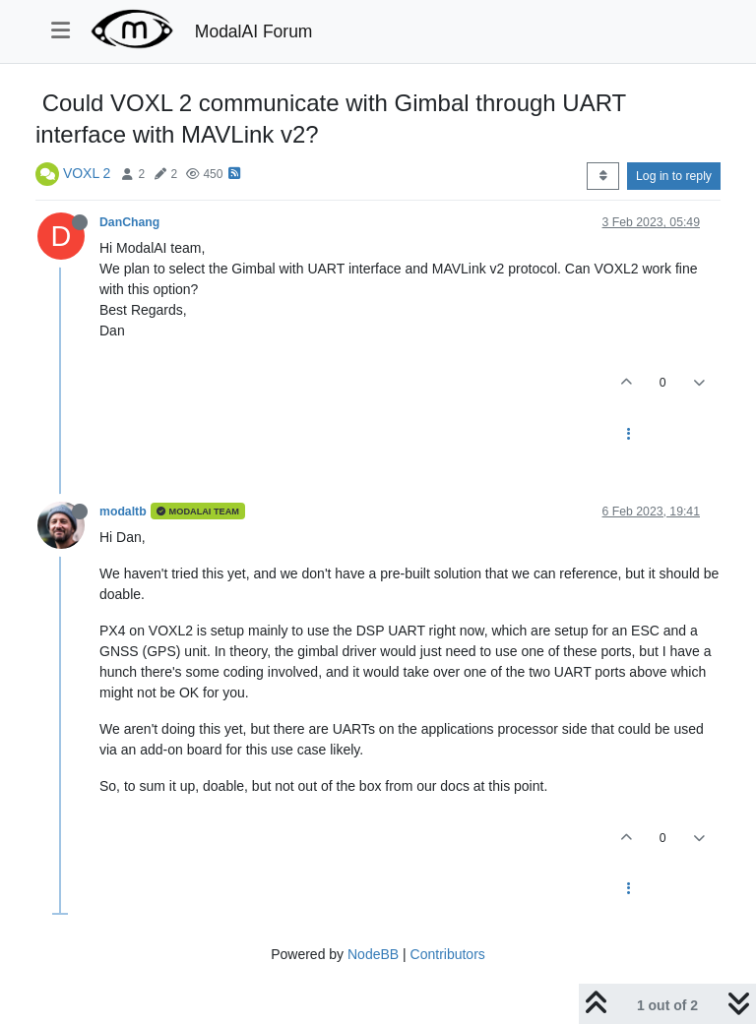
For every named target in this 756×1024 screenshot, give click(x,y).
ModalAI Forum (254, 31)
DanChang (129, 222)
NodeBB (373, 954)
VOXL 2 (87, 173)
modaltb (123, 511)
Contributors (447, 954)
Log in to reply (674, 176)
